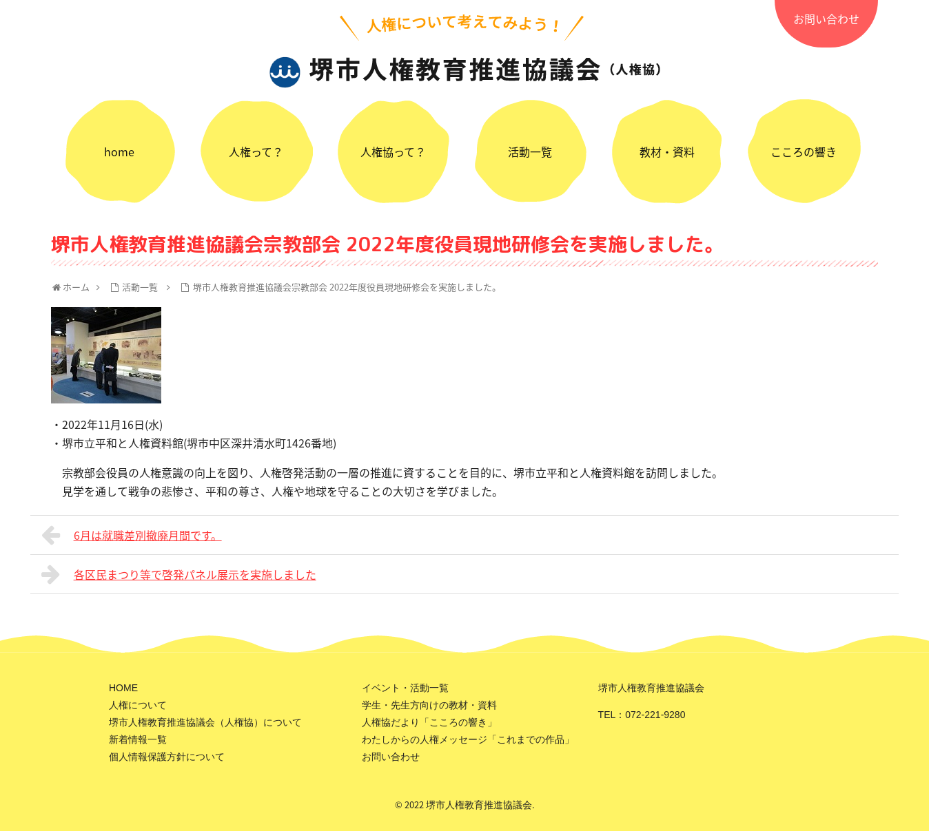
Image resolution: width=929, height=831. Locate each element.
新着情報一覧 (138, 739)
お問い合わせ (826, 18)
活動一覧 (530, 151)
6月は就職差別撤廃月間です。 (131, 535)
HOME (123, 687)
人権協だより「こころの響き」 (429, 722)
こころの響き (803, 151)
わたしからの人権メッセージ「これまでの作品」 (468, 739)
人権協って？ (393, 151)
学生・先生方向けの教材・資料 (429, 705)
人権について (138, 705)
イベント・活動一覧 (405, 687)
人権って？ (256, 151)
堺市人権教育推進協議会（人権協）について (205, 722)
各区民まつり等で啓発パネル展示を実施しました (178, 574)
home (119, 151)
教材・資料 (667, 151)
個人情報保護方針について (167, 756)
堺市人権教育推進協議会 (479, 804)
